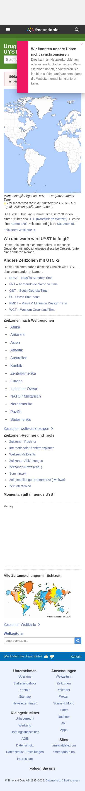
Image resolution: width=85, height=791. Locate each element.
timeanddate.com (64, 745)
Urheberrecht (25, 718)
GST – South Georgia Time (28, 290)
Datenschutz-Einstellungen (25, 752)
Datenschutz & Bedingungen (63, 780)
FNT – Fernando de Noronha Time (33, 284)
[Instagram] (50, 777)
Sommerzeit (18, 224)
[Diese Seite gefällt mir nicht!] (52, 656)
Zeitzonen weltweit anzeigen (26, 428)
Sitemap (25, 696)
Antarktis (17, 335)
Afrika (15, 327)
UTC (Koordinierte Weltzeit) (48, 219)
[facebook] (27, 777)
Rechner (64, 717)
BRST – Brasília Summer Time (30, 278)
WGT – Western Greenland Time (32, 309)
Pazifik (16, 412)
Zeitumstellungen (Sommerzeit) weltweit (37, 480)
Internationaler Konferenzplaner (31, 448)
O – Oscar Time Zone (24, 297)
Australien (18, 358)
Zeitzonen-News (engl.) (25, 467)
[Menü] (8, 29)
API (63, 723)
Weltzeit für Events (22, 454)
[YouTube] (57, 777)
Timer (64, 710)
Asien (15, 342)
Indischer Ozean (24, 389)
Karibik (16, 365)
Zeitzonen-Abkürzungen (26, 461)
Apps (63, 730)
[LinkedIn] (42, 777)
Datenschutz (25, 745)
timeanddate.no (64, 752)
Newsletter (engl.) (24, 703)
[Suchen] (76, 29)
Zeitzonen (64, 683)
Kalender (63, 690)
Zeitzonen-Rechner (22, 441)
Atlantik (16, 350)
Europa (16, 381)
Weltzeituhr (13, 633)
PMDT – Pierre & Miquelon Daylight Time (38, 303)
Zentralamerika (23, 373)
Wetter (63, 696)
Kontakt (76, 656)
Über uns (24, 676)
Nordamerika (21, 404)
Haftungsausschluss (25, 732)
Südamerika (65, 224)
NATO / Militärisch (25, 396)
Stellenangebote (24, 683)
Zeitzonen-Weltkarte (18, 230)
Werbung (25, 725)
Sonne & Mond (63, 703)
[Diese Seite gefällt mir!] (46, 656)
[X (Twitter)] (35, 777)
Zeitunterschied (20, 486)
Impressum (25, 759)
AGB (25, 738)
